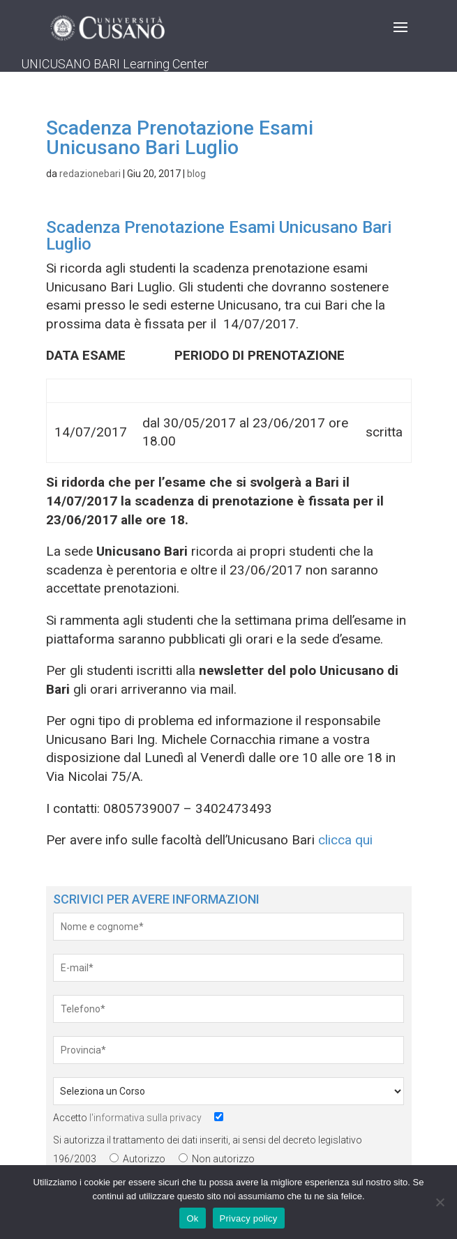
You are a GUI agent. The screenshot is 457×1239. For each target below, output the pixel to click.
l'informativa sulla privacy (145, 1117)
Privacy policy (249, 1218)
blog (196, 173)
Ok (192, 1218)
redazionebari (90, 173)
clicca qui (345, 840)
